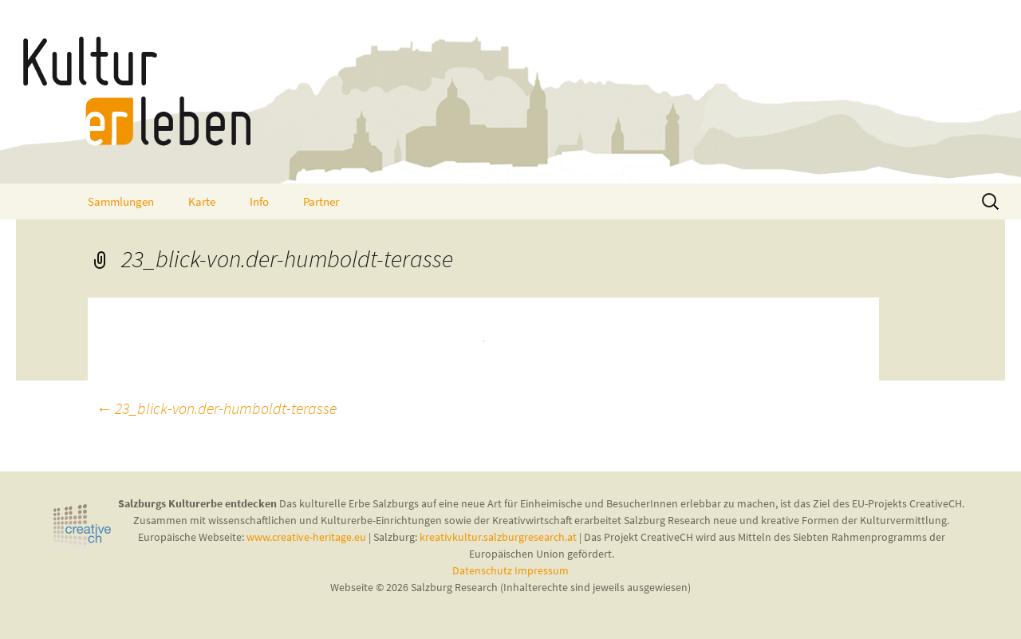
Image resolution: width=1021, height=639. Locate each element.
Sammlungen (121, 201)
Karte (201, 201)
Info (259, 201)
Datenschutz (483, 570)
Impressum (541, 570)
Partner (321, 201)
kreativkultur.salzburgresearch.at (498, 537)
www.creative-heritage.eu (306, 537)
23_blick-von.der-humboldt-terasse (216, 408)
